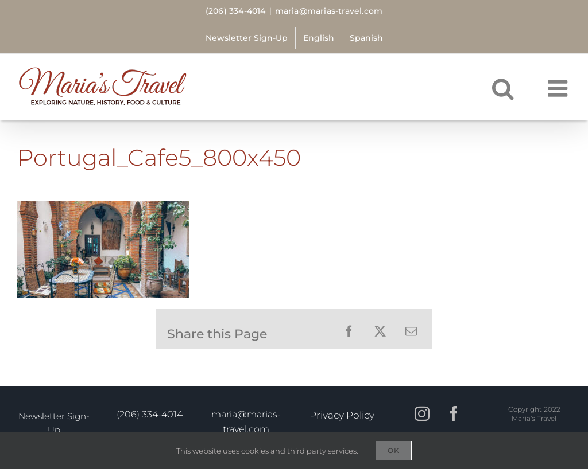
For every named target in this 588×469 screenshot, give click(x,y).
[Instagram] (422, 416)
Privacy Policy (342, 415)
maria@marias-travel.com (329, 11)
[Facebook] (453, 416)
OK (394, 450)
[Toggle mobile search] (502, 88)
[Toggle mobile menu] (559, 88)
